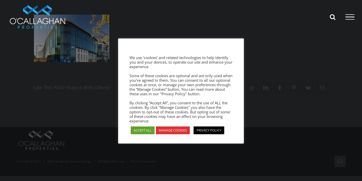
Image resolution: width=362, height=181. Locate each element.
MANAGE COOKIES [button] (173, 130)
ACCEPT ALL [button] (143, 130)
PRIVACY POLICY (209, 130)
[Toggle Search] (332, 17)
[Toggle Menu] (349, 17)
